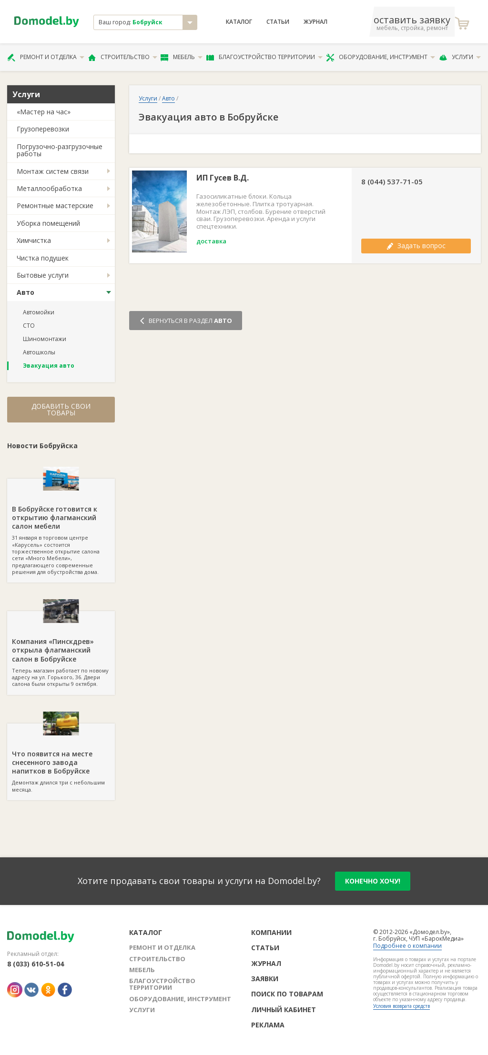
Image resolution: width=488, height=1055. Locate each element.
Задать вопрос (416, 245)
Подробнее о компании (407, 946)
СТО (29, 326)
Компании (271, 932)
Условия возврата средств (401, 1006)
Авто (25, 292)
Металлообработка (49, 188)
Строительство (122, 57)
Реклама (268, 1024)
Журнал (315, 22)
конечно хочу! (372, 880)
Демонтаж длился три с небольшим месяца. (61, 758)
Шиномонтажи (44, 339)
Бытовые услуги (43, 275)
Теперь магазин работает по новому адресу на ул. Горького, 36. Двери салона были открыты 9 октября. (61, 649)
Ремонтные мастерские (55, 205)
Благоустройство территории (264, 57)
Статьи (277, 22)
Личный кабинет (283, 1009)
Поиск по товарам (287, 993)
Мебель (182, 57)
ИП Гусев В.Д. (222, 178)
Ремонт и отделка (45, 57)
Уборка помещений (48, 223)
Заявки (264, 978)
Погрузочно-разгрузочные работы (59, 150)
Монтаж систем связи (53, 171)
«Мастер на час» (44, 111)
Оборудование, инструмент (380, 57)
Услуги (460, 57)
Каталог (239, 22)
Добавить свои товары (61, 409)
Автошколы (39, 352)
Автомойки (38, 312)
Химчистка (34, 240)
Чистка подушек (43, 257)
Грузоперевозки (43, 128)
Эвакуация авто (48, 366)
